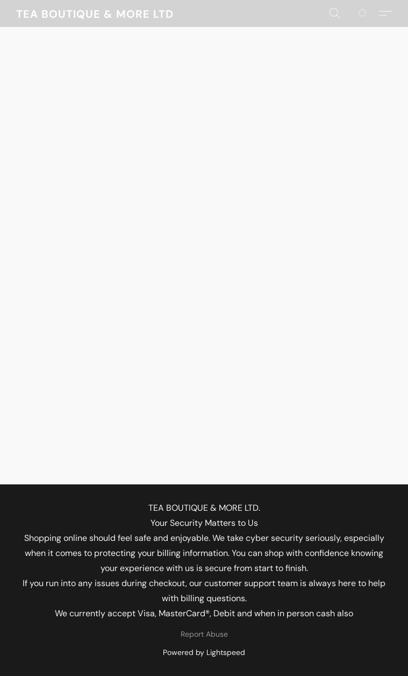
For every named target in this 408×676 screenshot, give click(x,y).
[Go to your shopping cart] (368, 13)
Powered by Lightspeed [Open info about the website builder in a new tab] (204, 652)
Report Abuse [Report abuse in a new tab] (204, 634)
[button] (94, 13)
